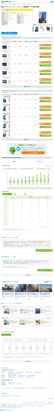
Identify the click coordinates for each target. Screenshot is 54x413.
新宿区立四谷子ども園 (22, 375)
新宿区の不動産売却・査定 (9, 33)
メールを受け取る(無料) (33, 152)
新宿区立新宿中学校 (11, 376)
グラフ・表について (48, 165)
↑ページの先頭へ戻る (50, 398)
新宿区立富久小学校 (11, 372)
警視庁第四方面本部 (11, 383)
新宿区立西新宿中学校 (29, 376)
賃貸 (29, 9)
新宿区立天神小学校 (29, 372)
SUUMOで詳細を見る (45, 48)
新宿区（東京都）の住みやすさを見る (44, 250)
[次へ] (52, 311)
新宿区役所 (10, 382)
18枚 (4, 58)
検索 (52, 1)
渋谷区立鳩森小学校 (38, 372)
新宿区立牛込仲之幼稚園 (12, 375)
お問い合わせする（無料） (45, 45)
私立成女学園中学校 (20, 376)
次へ (52, 348)
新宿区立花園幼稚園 (31, 375)
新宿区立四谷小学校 (20, 372)
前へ (2, 348)
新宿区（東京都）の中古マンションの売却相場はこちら (11, 395)
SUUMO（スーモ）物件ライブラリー (8, 2)
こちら (39, 357)
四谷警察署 (19, 383)
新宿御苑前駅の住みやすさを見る (45, 270)
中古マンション (22, 9)
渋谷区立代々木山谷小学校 (12, 373)
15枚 (4, 137)
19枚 (4, 128)
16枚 (4, 111)
